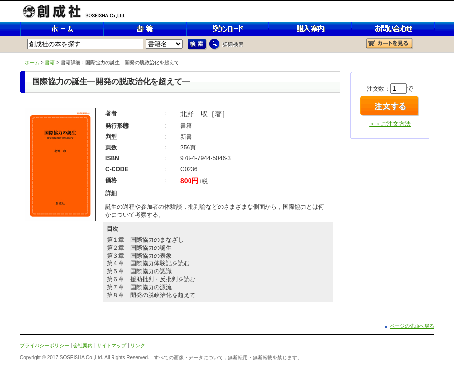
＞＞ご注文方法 (390, 123)
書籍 (50, 62)
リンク (137, 345)
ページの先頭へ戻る (412, 326)
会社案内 (83, 345)
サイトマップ (111, 345)
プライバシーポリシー (44, 345)
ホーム (32, 62)
